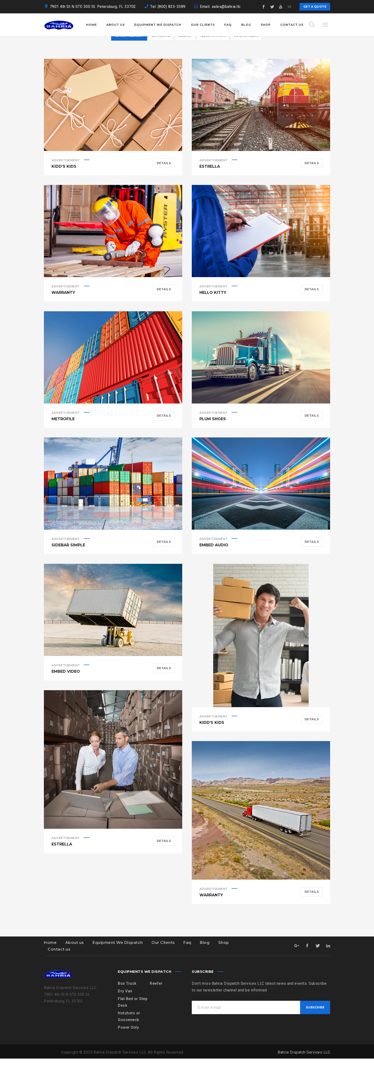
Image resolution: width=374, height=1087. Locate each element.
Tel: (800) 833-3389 (168, 6)
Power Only (128, 1056)
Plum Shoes (212, 447)
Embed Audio (213, 573)
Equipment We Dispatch (118, 971)
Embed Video (66, 700)
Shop (223, 971)
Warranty (63, 321)
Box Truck (127, 1012)
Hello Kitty (212, 321)
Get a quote (315, 6)
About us (74, 971)
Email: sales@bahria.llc (220, 6)
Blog (204, 971)
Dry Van (125, 1019)
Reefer (156, 1012)
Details (164, 191)
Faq (187, 971)
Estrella (209, 195)
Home (50, 971)
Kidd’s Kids (64, 195)
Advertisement (66, 188)
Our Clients (163, 971)
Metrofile (63, 447)
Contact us (59, 977)
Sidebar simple (68, 573)
